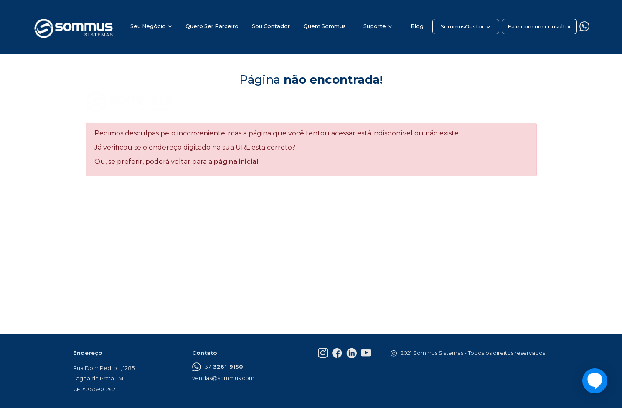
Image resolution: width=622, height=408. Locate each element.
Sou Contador (271, 26)
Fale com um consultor (539, 26)
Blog (417, 26)
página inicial (236, 162)
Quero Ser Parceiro (212, 26)
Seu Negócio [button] (148, 26)
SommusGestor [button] (462, 26)
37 (217, 368)
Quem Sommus (324, 26)
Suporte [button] (374, 26)
